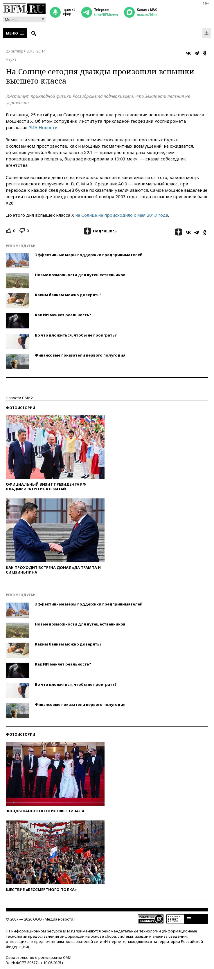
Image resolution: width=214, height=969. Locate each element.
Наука (11, 59)
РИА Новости (42, 127)
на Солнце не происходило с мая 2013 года (121, 215)
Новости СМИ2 (19, 397)
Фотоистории (20, 407)
